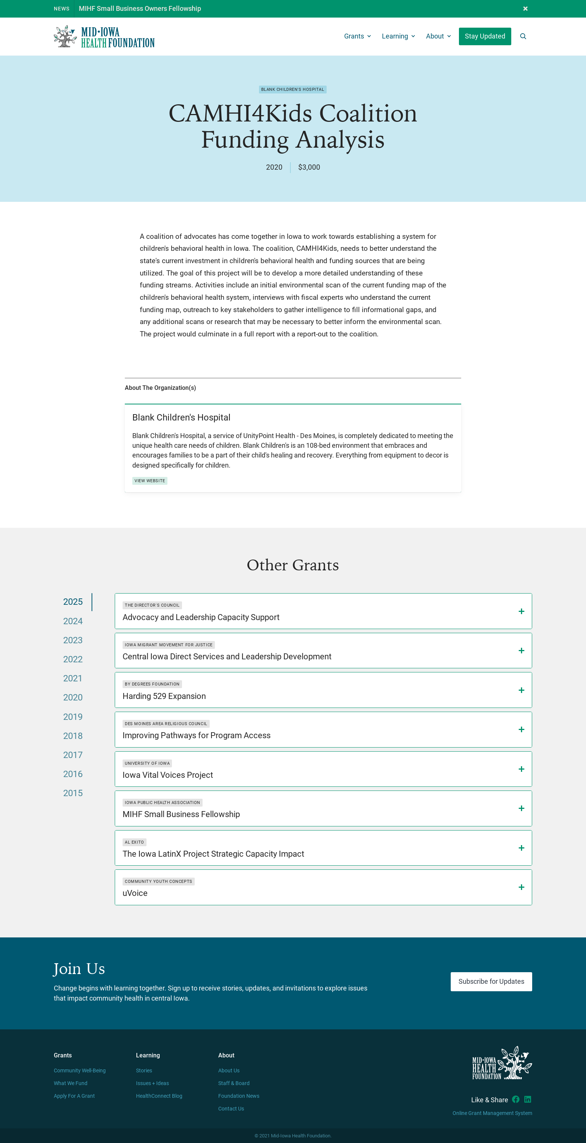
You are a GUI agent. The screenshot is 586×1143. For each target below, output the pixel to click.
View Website (150, 480)
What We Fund (70, 1083)
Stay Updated (485, 36)
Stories (144, 1070)
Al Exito (134, 842)
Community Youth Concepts (158, 881)
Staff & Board (234, 1083)
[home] (104, 36)
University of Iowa (147, 763)
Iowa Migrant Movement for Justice (168, 645)
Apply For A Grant (74, 1096)
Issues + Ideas (152, 1083)
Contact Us (231, 1109)
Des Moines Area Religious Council (166, 723)
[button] (525, 9)
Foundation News (238, 1096)
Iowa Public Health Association (162, 802)
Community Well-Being (80, 1070)
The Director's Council (152, 605)
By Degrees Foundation (152, 684)
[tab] (73, 602)
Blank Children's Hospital (292, 89)
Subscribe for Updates (491, 981)
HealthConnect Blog (159, 1096)
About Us (229, 1070)
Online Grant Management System (492, 1113)
